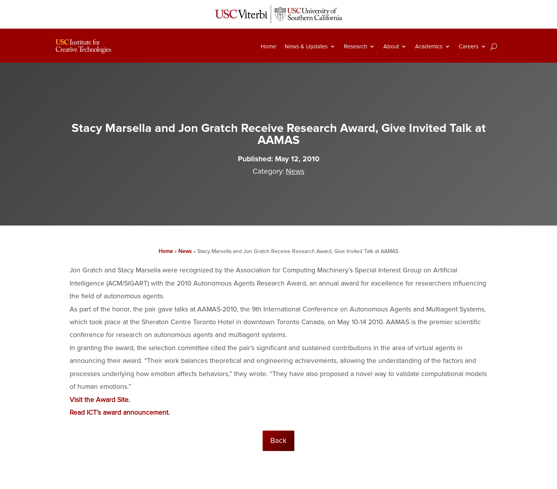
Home (268, 46)
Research (355, 46)
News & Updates (306, 46)
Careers (468, 46)
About (391, 46)
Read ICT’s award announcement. (120, 413)
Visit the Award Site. (100, 400)
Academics (429, 46)
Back (278, 440)
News (295, 171)
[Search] (493, 46)
